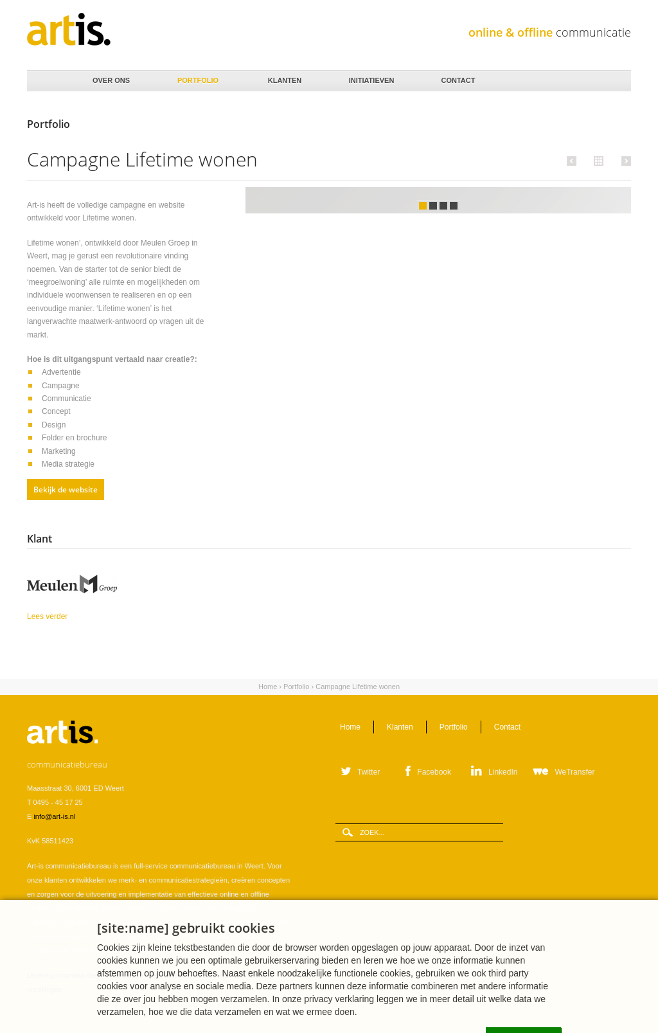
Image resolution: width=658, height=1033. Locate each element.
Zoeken (617, 81)
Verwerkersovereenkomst (144, 975)
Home (47, 80)
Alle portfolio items (597, 160)
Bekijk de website (65, 489)
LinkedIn (502, 772)
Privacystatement (217, 975)
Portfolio (197, 77)
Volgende (624, 160)
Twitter (368, 772)
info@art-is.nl (54, 816)
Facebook (434, 772)
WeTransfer (574, 772)
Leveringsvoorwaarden (62, 975)
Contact (457, 77)
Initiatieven (370, 77)
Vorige (573, 160)
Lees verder (80, 615)
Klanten (283, 77)
